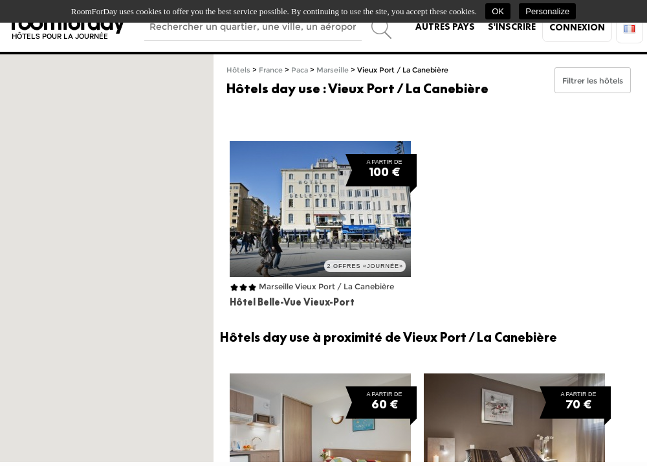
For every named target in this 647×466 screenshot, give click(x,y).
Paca (299, 70)
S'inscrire (512, 26)
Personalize (547, 11)
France (271, 70)
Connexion (577, 27)
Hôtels (238, 70)
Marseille (332, 70)
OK (498, 11)
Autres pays (445, 26)
